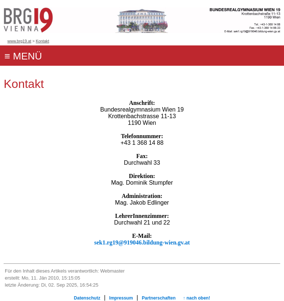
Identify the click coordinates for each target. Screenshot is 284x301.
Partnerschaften (158, 298)
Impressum (121, 298)
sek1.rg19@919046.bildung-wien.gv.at (142, 242)
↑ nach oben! (196, 298)
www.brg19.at (19, 41)
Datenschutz (87, 298)
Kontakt (42, 41)
